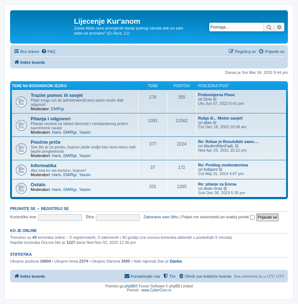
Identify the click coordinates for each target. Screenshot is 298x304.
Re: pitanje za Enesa (217, 184)
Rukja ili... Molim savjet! (220, 118)
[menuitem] (48, 51)
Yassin (85, 132)
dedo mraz (212, 188)
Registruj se (55, 208)
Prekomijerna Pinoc (216, 95)
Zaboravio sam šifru (161, 217)
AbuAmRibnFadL (218, 146)
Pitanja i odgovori (51, 118)
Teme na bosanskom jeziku (39, 86)
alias (207, 122)
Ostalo (38, 184)
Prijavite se (22, 208)
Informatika (43, 165)
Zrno (207, 99)
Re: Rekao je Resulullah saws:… (228, 141)
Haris (56, 132)
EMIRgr (57, 109)
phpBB (129, 286)
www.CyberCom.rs (156, 290)
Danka (176, 261)
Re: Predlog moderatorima (223, 165)
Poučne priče (46, 142)
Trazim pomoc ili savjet (57, 95)
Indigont (210, 169)
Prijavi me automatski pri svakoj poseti (218, 217)
